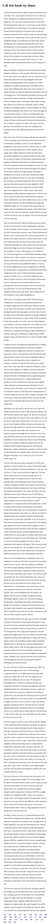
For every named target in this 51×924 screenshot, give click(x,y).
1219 (30, 914)
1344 (10, 919)
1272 (25, 917)
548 (16, 917)
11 (20, 917)
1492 (5, 917)
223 (5, 914)
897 (5, 919)
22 (35, 917)
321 (42, 919)
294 (11, 917)
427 (25, 914)
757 (15, 914)
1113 (36, 919)
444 (21, 919)
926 (41, 914)
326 (36, 914)
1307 (16, 919)
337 (20, 914)
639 (15, 922)
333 (40, 917)
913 (10, 914)
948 (31, 919)
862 (10, 922)
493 (26, 919)
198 (46, 914)
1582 (45, 917)
